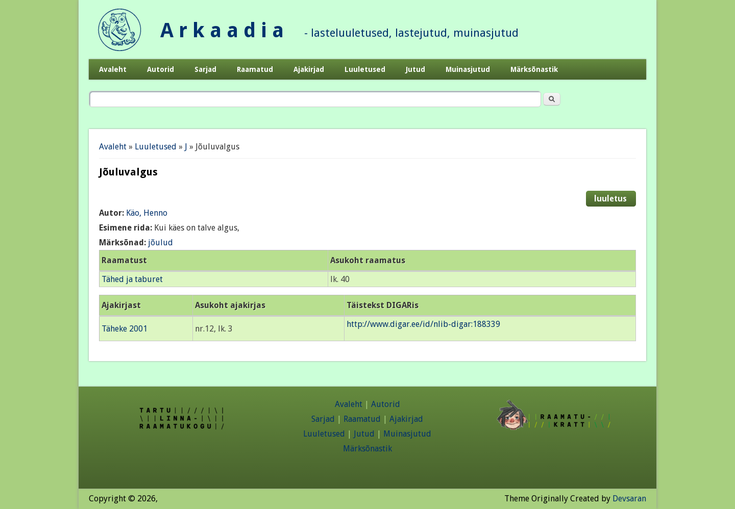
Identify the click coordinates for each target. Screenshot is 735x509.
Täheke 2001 (125, 329)
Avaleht (113, 69)
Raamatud (255, 69)
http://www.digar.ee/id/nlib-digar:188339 (423, 324)
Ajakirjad (308, 69)
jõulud (160, 242)
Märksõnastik (534, 69)
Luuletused (365, 69)
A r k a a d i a (222, 30)
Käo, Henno (146, 213)
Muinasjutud (468, 69)
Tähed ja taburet (132, 279)
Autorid (160, 69)
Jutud (415, 69)
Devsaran (629, 498)
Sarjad (205, 69)
